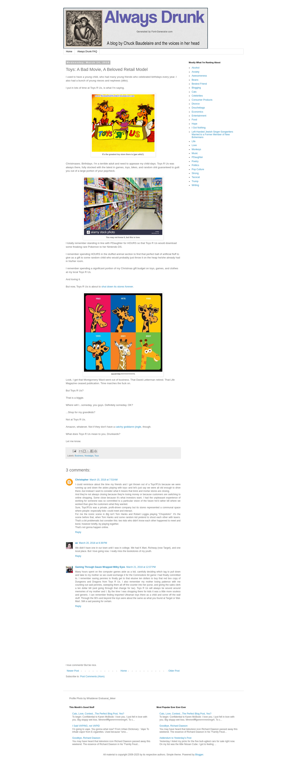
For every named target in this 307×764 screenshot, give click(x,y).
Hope (194, 123)
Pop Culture (198, 169)
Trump (195, 181)
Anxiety (195, 71)
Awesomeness (199, 75)
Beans (195, 80)
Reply (78, 532)
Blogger (199, 754)
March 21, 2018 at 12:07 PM (141, 567)
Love (194, 145)
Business (79, 455)
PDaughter (197, 157)
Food (194, 119)
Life (193, 141)
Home (69, 51)
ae (76, 543)
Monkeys (196, 149)
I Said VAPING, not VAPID (86, 725)
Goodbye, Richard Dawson (86, 738)
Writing (195, 185)
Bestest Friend (199, 83)
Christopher (81, 479)
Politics (195, 165)
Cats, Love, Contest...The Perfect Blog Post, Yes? (98, 713)
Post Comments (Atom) (92, 676)
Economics (197, 111)
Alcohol (195, 67)
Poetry (195, 161)
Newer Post (73, 670)
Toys (96, 455)
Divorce (196, 103)
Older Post (174, 670)
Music (195, 153)
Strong (195, 173)
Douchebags (198, 107)
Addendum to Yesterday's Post (175, 738)
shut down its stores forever (117, 286)
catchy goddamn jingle (128, 426)
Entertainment (199, 115)
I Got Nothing (199, 127)
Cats (194, 91)
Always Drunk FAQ (87, 51)
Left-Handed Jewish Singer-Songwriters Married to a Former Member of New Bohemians (212, 134)
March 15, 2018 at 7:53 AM (103, 479)
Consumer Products (202, 99)
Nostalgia (89, 455)
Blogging (196, 87)
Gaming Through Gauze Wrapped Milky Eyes (100, 567)
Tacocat (196, 177)
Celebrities (197, 95)
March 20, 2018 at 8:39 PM (93, 543)
